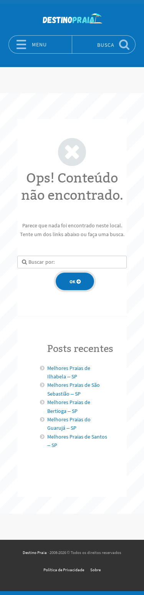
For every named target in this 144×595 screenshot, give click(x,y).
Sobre (95, 569)
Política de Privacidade (63, 569)
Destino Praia (35, 552)
